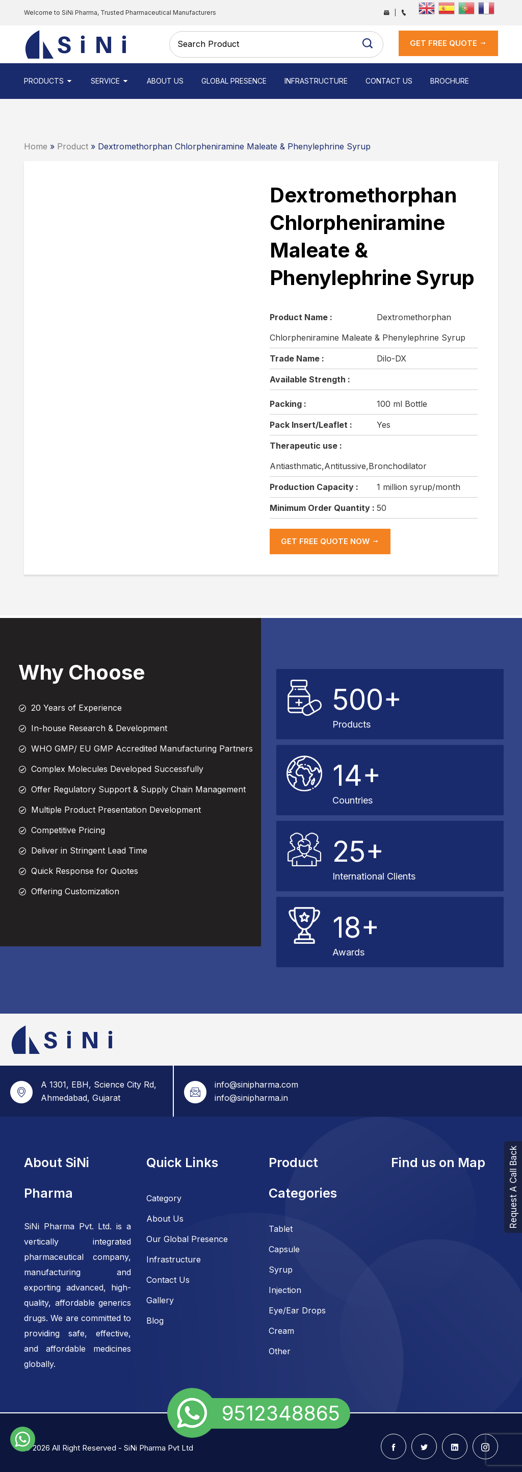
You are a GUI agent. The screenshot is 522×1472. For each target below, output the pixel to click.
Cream (281, 1331)
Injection (285, 1290)
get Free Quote (448, 43)
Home (35, 146)
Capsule (284, 1249)
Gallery (160, 1300)
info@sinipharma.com (256, 1084)
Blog (155, 1320)
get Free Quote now (330, 541)
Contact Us (389, 80)
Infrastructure (316, 80)
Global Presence (234, 80)
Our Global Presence (187, 1239)
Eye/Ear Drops (297, 1310)
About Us (165, 80)
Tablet (281, 1229)
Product (72, 146)
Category (163, 1198)
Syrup (281, 1269)
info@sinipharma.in (251, 1098)
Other (280, 1351)
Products (48, 80)
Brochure (449, 80)
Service (110, 80)
